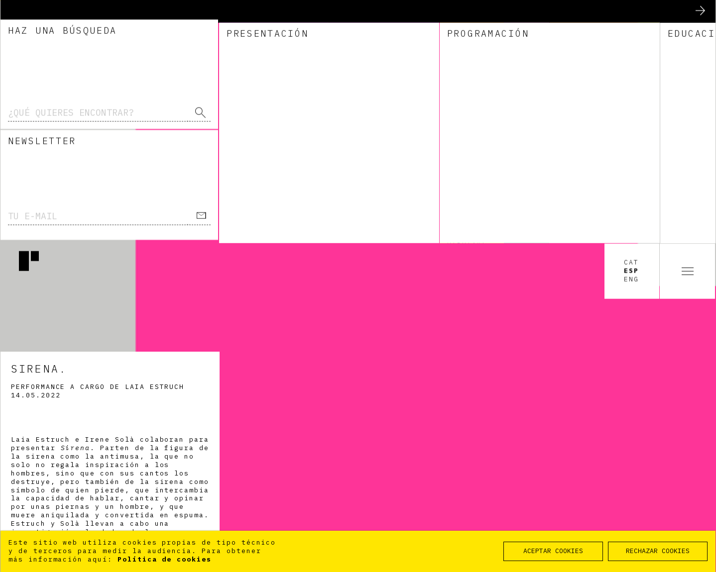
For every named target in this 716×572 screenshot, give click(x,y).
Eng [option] (631, 36)
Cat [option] (631, 19)
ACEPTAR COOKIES (553, 551)
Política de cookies (165, 559)
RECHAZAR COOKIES (658, 551)
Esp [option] (631, 28)
